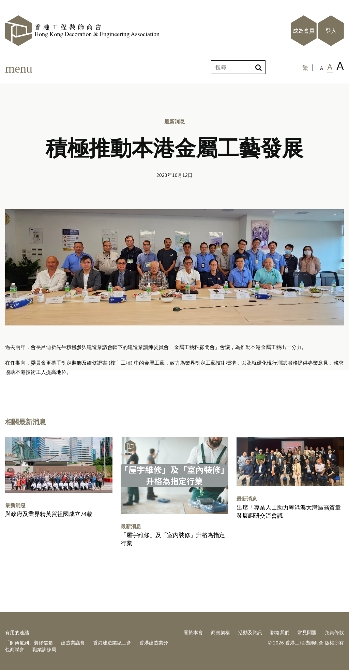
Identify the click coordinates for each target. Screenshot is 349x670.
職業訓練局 (44, 649)
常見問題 (307, 632)
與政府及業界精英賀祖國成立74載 (48, 514)
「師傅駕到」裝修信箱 (29, 642)
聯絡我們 (279, 632)
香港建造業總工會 (112, 642)
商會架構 (220, 632)
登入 (330, 30)
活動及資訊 (250, 632)
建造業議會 (73, 642)
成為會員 (304, 30)
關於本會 (193, 632)
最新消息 (174, 121)
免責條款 (334, 632)
